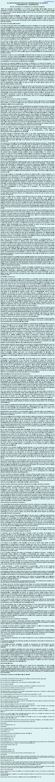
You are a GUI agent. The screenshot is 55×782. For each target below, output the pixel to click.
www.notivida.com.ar (49, 1)
